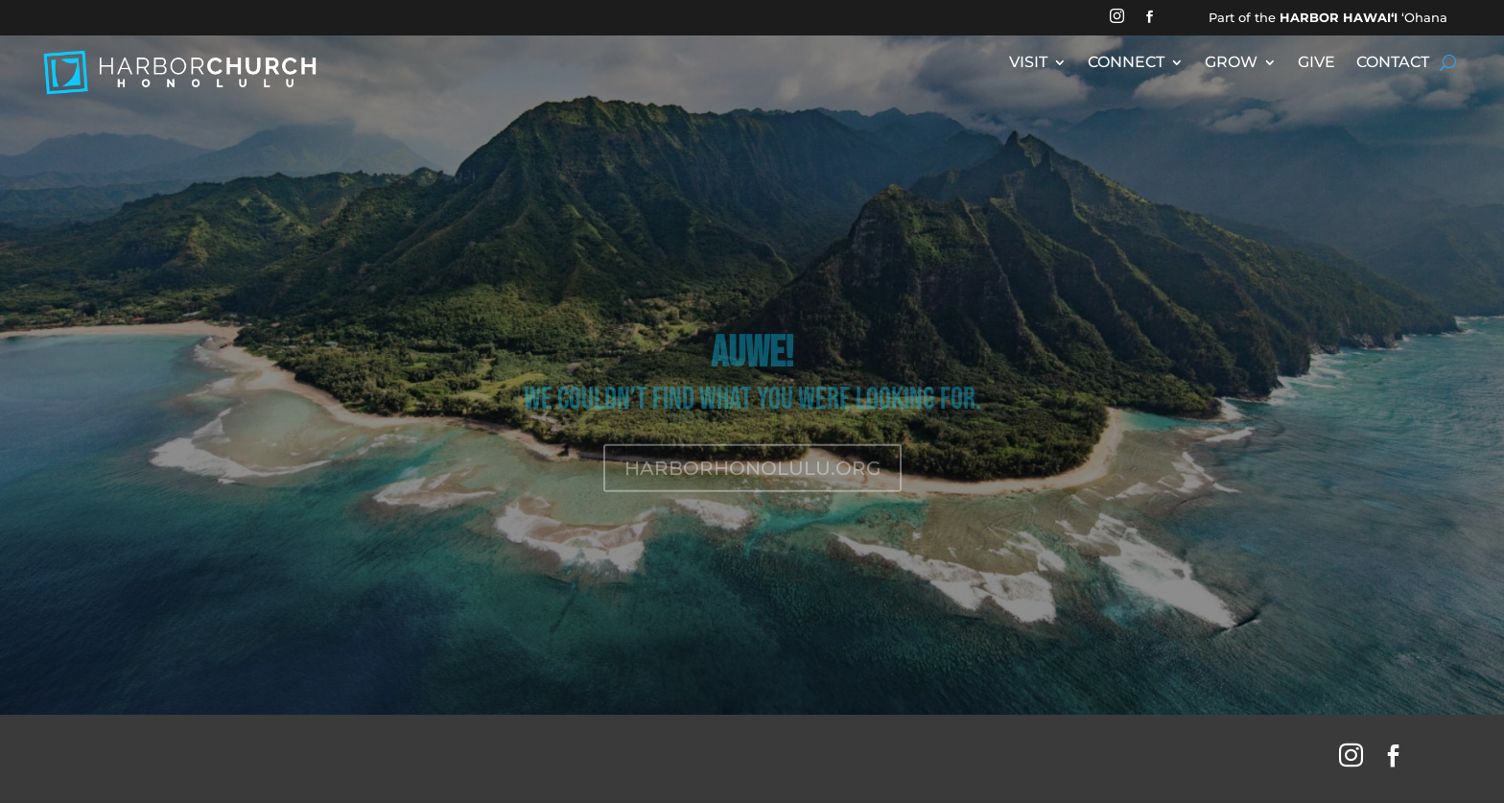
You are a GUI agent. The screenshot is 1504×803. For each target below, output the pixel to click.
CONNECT (1126, 63)
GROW (1231, 63)
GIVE (1316, 63)
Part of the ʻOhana (1328, 17)
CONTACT (1392, 63)
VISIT (1028, 63)
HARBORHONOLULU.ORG (752, 481)
